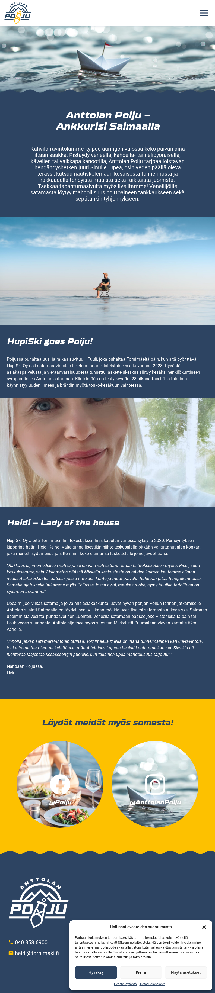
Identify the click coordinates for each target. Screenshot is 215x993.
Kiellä (141, 972)
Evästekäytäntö (125, 984)
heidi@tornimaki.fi (37, 953)
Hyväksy (96, 972)
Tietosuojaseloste (152, 984)
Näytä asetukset (186, 972)
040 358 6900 (31, 942)
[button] (204, 927)
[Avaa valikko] (204, 13)
